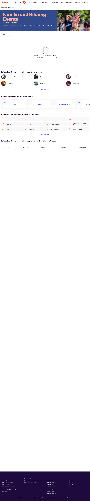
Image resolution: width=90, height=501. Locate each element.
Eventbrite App (5, 480)
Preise (3, 478)
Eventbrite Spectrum (6, 484)
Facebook (71, 480)
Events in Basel (50, 480)
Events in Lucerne (50, 488)
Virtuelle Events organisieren (30, 482)
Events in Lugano (50, 491)
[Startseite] (6, 2)
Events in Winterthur (51, 486)
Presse (34, 497)
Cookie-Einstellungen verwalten (62, 498)
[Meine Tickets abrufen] (67, 2)
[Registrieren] (85, 2)
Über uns (20, 497)
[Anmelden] (77, 2)
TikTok (70, 486)
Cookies (43, 498)
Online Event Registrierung (29, 477)
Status (58, 497)
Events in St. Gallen (51, 489)
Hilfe (28, 497)
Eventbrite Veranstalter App (7, 482)
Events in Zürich (50, 477)
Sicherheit (47, 497)
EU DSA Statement (50, 498)
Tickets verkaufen (28, 478)
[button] (55, 2)
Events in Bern (50, 484)
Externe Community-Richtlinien (8, 486)
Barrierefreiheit (37, 498)
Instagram (71, 484)
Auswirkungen (41, 497)
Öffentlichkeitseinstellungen (27, 498)
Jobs (31, 497)
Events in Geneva (50, 478)
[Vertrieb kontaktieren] (33, 2)
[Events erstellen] (45, 2)
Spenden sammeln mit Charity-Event (31, 480)
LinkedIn (71, 482)
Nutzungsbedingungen (65, 497)
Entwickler (53, 497)
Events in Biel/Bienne (51, 493)
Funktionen (4, 477)
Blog (24, 497)
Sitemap (3, 488)
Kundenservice (72, 477)
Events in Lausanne (51, 482)
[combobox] (22, 2)
